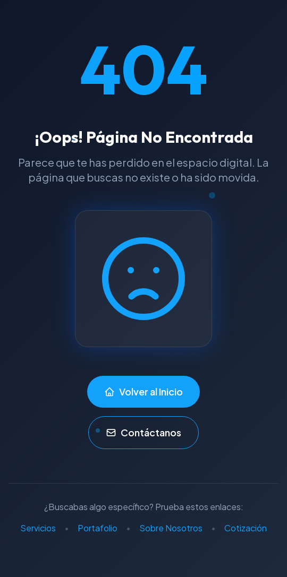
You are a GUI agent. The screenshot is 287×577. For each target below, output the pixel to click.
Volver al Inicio (143, 391)
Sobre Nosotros (170, 527)
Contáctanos (143, 432)
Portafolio (97, 527)
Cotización (245, 527)
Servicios (38, 527)
